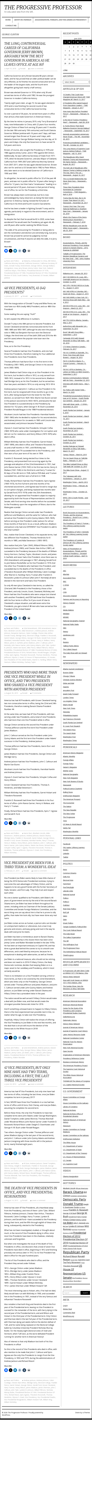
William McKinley (17, 662)
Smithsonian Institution (71, 1139)
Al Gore (26, 1163)
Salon (65, 916)
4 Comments (37, 296)
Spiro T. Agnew (22, 848)
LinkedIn (66, 853)
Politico (65, 898)
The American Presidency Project (75, 1065)
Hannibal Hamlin (35, 840)
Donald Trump (14, 266)
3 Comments (36, 693)
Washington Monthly (70, 831)
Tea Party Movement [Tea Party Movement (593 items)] (72, 1262)
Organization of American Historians (76, 1055)
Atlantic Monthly (69, 756)
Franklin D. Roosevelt (48, 635)
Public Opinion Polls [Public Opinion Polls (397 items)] (70, 1249)
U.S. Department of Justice (73, 1146)
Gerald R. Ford (9, 840)
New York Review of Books (73, 781)
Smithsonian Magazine (71, 796)
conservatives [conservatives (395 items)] (82, 1196)
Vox (64, 656)
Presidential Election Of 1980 (14, 273)
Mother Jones (68, 771)
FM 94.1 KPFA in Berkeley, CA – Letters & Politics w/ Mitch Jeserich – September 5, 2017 (76, 371)
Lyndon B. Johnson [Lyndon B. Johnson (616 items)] (76, 1226)
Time (65, 821)
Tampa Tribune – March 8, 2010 (75, 455)
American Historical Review (73, 1005)
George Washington (31, 1168)
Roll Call (66, 912)
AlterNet (66, 574)
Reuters (66, 642)
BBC (64, 581)
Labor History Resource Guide (74, 1034)
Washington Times (70, 740)
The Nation (67, 806)
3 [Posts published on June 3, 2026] (77, 46)
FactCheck (67, 884)
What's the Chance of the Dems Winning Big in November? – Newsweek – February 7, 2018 (75, 219)
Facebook (66, 844)
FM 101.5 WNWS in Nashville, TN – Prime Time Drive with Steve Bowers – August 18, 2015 (76, 355)
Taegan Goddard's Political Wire (75, 927)
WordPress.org (68, 1316)
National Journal (69, 894)
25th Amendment (44, 628)
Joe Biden (25, 1053)
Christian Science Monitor (72, 680)
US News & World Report (72, 824)
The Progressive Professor (43, 7)
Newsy (65, 631)
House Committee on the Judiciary (75, 1103)
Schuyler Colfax (10, 848)
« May (65, 70)
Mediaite (66, 614)
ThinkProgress (68, 955)
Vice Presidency (45, 850)
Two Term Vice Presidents (27, 1175)
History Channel (69, 603)
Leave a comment (36, 68)
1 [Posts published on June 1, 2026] (69, 46)
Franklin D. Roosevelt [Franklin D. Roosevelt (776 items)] (78, 1209)
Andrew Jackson (41, 631)
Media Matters (68, 610)
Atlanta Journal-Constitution (73, 669)
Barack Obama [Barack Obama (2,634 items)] (73, 1192)
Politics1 (66, 902)
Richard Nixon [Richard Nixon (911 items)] (70, 1256)
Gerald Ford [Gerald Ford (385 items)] (73, 1217)
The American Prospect (71, 799)
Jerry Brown (23, 268)
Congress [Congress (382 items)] (74, 1196)
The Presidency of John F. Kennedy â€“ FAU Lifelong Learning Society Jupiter (76, 534)
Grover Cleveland (22, 840)
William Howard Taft (34, 1400)
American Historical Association (74, 1001)
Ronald (22, 68)
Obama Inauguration (70, 1176)
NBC (64, 628)
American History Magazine (73, 753)
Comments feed (69, 1313)
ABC (64, 571)
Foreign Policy (68, 763)
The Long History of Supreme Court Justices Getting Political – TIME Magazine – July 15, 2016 (76, 151)
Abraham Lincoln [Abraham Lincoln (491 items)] (69, 1188)
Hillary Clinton (42, 1050)
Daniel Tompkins (49, 1163)
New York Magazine (70, 778)
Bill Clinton (52, 261)
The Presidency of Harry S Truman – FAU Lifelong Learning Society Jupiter (76, 525)
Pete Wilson (21, 270)
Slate (65, 919)
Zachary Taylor (30, 662)
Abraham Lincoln (14, 631)
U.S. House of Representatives (74, 1157)
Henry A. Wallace (43, 640)
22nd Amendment (30, 628)
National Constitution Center (73, 1038)
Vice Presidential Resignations (15, 1400)
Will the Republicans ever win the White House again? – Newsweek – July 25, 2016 (76, 228)
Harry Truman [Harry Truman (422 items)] (82, 1217)
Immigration (8, 268)
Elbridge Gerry (21, 635)
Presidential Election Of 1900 (26, 1392)
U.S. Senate (67, 1160)
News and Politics (12, 261)
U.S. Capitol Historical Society (73, 1085)
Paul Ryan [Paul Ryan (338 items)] (74, 1229)
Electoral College (33, 635)
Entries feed (67, 1309)
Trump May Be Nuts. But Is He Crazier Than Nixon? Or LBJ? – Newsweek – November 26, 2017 (75, 200)
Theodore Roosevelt (27, 655)
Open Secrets (68, 1051)
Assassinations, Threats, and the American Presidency (60, 20)
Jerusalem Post (68, 690)
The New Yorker (69, 813)
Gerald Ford (46, 638)
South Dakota (22, 275)
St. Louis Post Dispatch (71, 726)
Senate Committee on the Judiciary (76, 1135)
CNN (65, 592)
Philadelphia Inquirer (70, 715)
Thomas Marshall (10, 1175)
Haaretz (66, 687)
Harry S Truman (48, 840)
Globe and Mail (68, 683)
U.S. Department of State (72, 1150)
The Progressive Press (71, 948)
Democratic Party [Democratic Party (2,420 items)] (74, 1199)
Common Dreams (69, 873)
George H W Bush (34, 638)
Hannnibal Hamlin (18, 640)
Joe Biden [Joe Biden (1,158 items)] (68, 1222)
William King (47, 1400)
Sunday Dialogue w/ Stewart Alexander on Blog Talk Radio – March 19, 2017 (74, 448)
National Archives (69, 1110)
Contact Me (10, 26)
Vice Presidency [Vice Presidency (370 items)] (77, 1278)
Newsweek (67, 785)
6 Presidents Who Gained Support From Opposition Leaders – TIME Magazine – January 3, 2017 (75, 105)
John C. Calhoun (41, 643)
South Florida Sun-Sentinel (72, 722)
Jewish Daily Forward (70, 694)
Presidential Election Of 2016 (14, 652)
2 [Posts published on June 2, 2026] (73, 46)
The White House (69, 1142)
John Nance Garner (19, 645)
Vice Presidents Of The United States (17, 660)
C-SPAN (66, 585)
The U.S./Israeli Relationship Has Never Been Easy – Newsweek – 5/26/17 (75, 181)
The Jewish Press (69, 730)
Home (8, 20)
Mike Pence (31, 648)
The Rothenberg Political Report (75, 952)
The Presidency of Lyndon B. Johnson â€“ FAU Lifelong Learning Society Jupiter (76, 542)
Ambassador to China (39, 261)
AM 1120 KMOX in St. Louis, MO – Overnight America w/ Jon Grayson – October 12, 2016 (76, 279)
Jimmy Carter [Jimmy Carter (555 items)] (81, 1220)
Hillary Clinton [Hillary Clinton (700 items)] (69, 1219)
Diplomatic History (70, 1020)
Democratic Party (17, 1050)
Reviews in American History (73, 1062)
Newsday (66, 712)
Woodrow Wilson (10, 1178)
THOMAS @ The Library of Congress (76, 1081)
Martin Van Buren (19, 648)
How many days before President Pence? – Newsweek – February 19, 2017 (76, 113)
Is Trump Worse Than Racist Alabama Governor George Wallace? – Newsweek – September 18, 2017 (76, 128)
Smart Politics (68, 923)
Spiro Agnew (14, 655)
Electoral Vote (68, 880)
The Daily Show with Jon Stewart (75, 653)
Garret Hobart (9, 638)
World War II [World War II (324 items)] (77, 1281)
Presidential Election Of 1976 (37, 270)
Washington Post (69, 737)
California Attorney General (14, 263)
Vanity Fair (67, 828)
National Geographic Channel (74, 621)
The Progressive (69, 817)
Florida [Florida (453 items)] (76, 1207)
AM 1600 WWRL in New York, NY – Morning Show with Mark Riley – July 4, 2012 (76, 299)
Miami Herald (68, 705)
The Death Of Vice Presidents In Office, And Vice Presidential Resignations (30, 1192)
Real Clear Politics (69, 909)
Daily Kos (66, 877)
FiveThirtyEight (68, 887)
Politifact (66, 905)
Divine (77, 1412)
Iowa (16, 268)
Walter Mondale (19, 1057)
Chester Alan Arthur (45, 633)
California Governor (32, 263)
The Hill (65, 941)
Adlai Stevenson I (28, 631)
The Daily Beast (69, 934)
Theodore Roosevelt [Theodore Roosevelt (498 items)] (70, 1266)
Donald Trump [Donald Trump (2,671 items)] (73, 1204)
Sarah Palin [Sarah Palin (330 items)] (74, 1260)
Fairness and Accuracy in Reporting (76, 599)
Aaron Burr (28, 833)
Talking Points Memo (71, 646)
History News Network (71, 977)
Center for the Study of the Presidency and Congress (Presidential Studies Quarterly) (74, 1010)
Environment (25, 266)
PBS (64, 639)
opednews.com (68, 635)
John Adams (23, 1171)
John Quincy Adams (33, 645)
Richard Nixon (31, 652)
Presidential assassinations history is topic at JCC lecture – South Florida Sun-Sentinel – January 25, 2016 (76, 398)
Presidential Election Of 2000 (46, 650)
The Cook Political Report (72, 930)
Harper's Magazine (70, 767)
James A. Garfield (16, 643)
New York (42, 268)
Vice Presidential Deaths (46, 1397)
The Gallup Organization (72, 937)
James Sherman (44, 1387)
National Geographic (70, 774)
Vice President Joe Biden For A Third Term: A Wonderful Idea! (30, 865)
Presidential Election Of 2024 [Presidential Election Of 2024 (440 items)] (78, 1246)
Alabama (27, 261)
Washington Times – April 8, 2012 (75, 482)
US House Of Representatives (35, 657)
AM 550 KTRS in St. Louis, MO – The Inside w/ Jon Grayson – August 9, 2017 (76, 314)
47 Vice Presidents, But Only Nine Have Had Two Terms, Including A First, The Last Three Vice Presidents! (27, 1074)
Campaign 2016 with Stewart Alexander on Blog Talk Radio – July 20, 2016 (76, 340)
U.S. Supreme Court (70, 1164)
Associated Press (69, 578)
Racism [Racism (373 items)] (79, 1249)
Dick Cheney (8, 1166)
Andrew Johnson (32, 836)
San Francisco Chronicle (72, 719)
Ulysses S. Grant (18, 657)
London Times (68, 697)
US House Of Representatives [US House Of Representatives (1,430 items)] (72, 1269)
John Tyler (45, 645)
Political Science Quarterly (72, 788)
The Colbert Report (70, 649)
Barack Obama (45, 836)
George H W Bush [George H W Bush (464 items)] (69, 1213)
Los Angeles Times (70, 701)
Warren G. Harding (39, 660)
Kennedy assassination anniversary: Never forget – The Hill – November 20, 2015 (76, 136)
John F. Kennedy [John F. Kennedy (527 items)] (79, 1223)
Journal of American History (73, 1027)
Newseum (67, 1126)
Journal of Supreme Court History (75, 1031)
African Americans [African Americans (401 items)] (82, 1188)
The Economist (68, 803)
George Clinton (36, 266)
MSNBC (66, 617)
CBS (64, 589)
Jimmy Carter (33, 268)
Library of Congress (70, 1107)
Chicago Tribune (69, 676)
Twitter (65, 857)
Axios (65, 869)
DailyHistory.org (69, 1017)
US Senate (44, 275)
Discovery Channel (70, 596)
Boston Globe (68, 672)
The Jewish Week (69, 733)
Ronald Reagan (43, 652)
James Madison (29, 643)
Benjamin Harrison (18, 633)
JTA (64, 606)
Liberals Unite (68, 891)
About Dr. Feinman (22, 20)
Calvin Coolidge (31, 633)
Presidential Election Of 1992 (37, 273)
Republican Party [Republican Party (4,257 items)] (76, 1252)
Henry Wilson (22, 843)
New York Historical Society (73, 1048)
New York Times (69, 708)
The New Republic (69, 810)
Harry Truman (31, 640)
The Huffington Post (70, 944)
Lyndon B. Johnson (26, 1390)
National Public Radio (71, 624)
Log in (65, 1305)
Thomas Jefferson (19, 850)
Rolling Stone (68, 792)
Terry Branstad (34, 275)
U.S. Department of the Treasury (75, 1153)
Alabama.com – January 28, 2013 (75, 273)
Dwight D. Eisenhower (22, 1166)
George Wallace (49, 266)
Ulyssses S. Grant (32, 850)
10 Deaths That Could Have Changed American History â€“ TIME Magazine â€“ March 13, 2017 (76, 96)
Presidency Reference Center (73, 1058)
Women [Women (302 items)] (85, 1278)
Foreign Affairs (68, 760)
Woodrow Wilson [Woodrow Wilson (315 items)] (68, 1281)
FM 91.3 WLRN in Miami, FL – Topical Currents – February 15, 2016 (74, 363)
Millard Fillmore (42, 648)
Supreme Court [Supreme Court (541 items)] (84, 1260)
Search (85, 1293)
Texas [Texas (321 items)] (83, 1262)
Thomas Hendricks (43, 655)
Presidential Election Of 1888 (24, 650)
